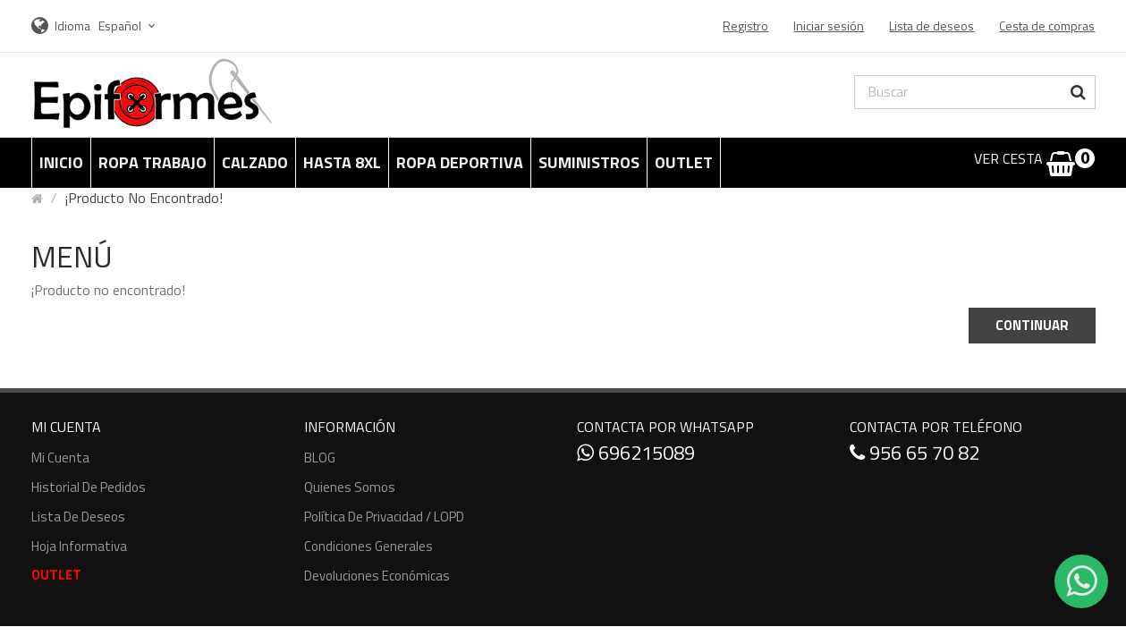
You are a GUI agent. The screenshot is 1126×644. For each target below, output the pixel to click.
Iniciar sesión (828, 25)
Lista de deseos (78, 516)
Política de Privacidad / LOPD (384, 516)
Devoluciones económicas (377, 575)
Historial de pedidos (88, 487)
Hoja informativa (79, 546)
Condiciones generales (368, 546)
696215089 (636, 452)
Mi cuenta (60, 457)
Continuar (1032, 325)
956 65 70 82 (914, 452)
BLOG (319, 457)
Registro (745, 25)
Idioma (72, 25)
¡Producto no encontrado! (144, 197)
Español (129, 25)
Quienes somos (349, 487)
